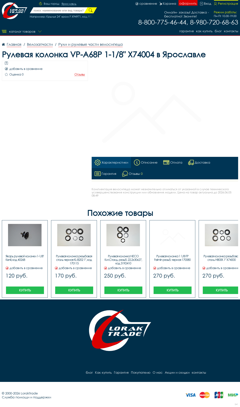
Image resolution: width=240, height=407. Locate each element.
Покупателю (140, 372)
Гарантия (186, 31)
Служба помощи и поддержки (26, 397)
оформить (188, 3)
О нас (158, 372)
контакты (231, 31)
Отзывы (79, 74)
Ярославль (69, 3)
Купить (25, 290)
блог (218, 31)
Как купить (204, 31)
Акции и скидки (177, 372)
